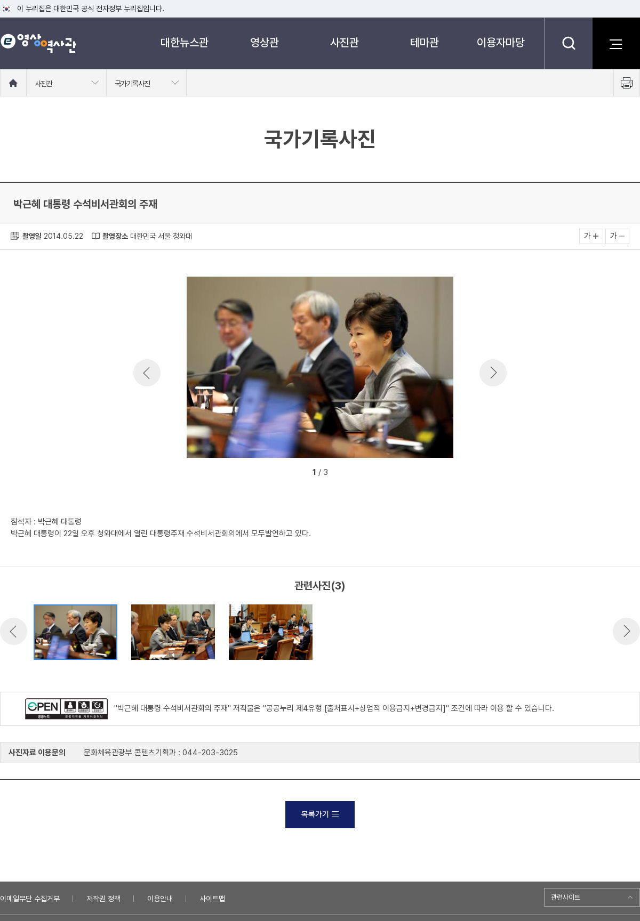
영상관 (264, 42)
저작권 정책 (103, 898)
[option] (320, 369)
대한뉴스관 (185, 42)
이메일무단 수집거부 (30, 898)
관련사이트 (565, 897)
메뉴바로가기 (0, 0)
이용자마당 (501, 42)
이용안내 (160, 898)
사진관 (344, 42)
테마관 (424, 42)
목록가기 (320, 814)
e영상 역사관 (38, 43)
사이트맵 (212, 898)
